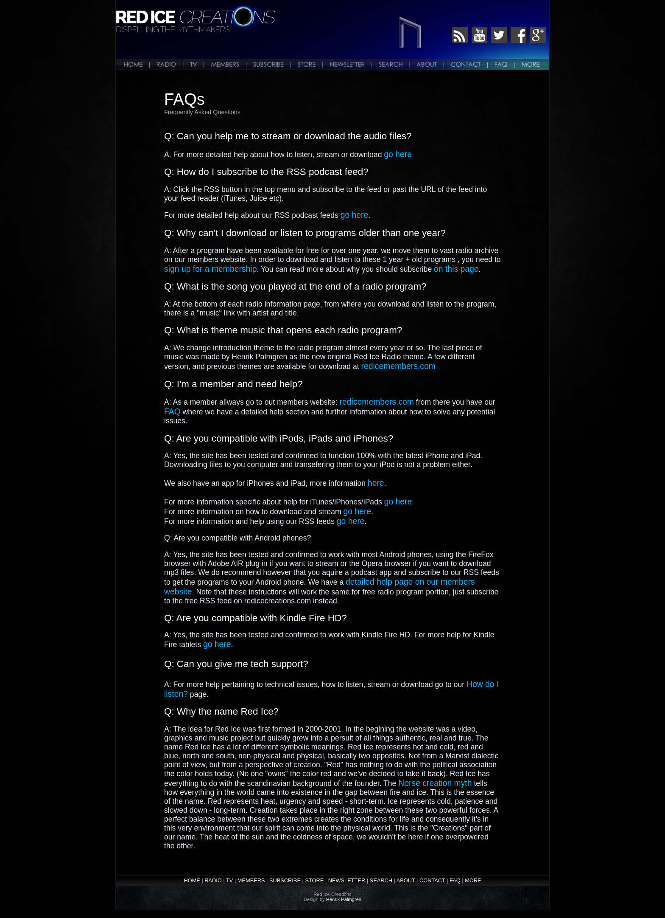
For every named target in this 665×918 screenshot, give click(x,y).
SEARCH (381, 880)
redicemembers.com (398, 366)
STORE (314, 880)
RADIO (213, 880)
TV (229, 880)
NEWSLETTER (346, 880)
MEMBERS (251, 880)
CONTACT (432, 880)
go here (398, 154)
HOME (192, 880)
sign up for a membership (210, 268)
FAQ (172, 411)
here (376, 482)
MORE (473, 880)
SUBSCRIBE (285, 880)
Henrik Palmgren (343, 899)
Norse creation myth (435, 783)
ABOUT (406, 880)
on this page (456, 268)
